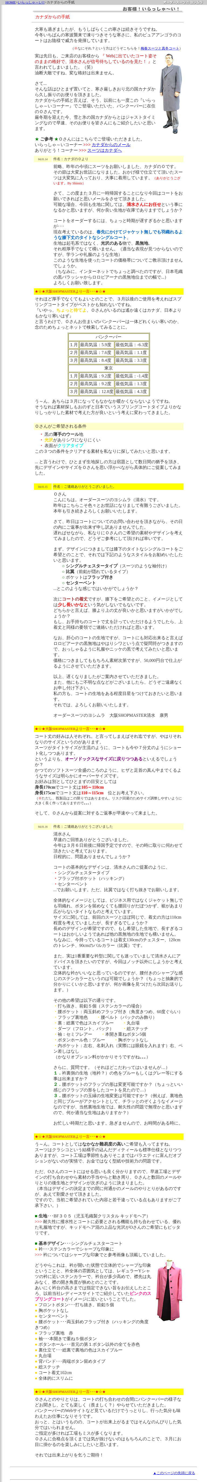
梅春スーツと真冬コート (160, 48)
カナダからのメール (111, 144)
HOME (10, 2)
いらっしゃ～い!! (31, 2)
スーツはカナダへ (104, 150)
